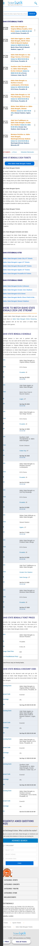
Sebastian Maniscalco (30, 152)
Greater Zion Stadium (26, 572)
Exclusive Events (10, 897)
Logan (21, 399)
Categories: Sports (11, 880)
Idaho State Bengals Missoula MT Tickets (17, 266)
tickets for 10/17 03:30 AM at (21, 111)
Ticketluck (15, 3)
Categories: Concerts (12, 884)
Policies (28, 938)
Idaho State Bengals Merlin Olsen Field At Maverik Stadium (20, 297)
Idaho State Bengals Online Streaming (25, 319)
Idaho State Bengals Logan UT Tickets (16, 262)
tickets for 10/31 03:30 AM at (21, 125)
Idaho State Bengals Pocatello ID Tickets (17, 273)
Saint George (24, 577)
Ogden (22, 527)
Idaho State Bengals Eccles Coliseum (16, 286)
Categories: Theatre (11, 889)
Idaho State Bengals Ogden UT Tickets (16, 270)
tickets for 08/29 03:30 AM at (21, 30)
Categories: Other (10, 893)
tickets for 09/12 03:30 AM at (20, 58)
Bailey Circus (16, 152)
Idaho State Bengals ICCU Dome (14, 293)
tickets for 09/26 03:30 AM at (21, 71)
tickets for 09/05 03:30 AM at (20, 44)
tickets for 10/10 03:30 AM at (20, 98)
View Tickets (35, 30)
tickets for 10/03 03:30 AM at (20, 85)
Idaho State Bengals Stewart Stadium (16, 301)
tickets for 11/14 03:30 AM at (20, 140)
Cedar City (23, 450)
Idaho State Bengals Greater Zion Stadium (17, 290)
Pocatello (22, 372)
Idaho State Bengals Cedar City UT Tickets (17, 258)
